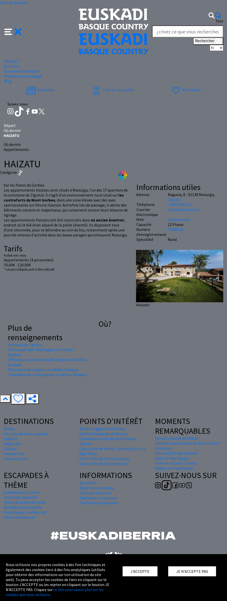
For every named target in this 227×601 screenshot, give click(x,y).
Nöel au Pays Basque (172, 458)
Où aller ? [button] (12, 61)
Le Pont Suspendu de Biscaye (103, 433)
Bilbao (9, 428)
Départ (10, 125)
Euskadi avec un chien (22, 492)
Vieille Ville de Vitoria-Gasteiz (104, 458)
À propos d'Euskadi (95, 492)
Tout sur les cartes (112, 89)
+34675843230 (180, 204)
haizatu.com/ (179, 219)
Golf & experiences (19, 517)
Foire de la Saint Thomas (176, 463)
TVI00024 (175, 229)
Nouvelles (87, 482)
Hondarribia (14, 453)
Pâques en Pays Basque (174, 468)
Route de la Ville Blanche (25, 502)
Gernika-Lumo (16, 458)
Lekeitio (11, 438)
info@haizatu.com (183, 209)
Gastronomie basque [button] (21, 71)
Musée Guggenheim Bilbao (102, 428)
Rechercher (208, 41)
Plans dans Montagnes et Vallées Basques (43, 369)
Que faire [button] (11, 66)
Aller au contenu (14, 2)
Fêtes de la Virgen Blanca (176, 453)
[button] (13, 31)
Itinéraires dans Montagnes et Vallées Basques (47, 374)
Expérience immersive (98, 497)
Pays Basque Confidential (25, 512)
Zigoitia (174, 199)
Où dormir (12, 130)
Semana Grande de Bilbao (176, 438)
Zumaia (10, 448)
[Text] (187, 31)
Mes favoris (186, 89)
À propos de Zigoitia (25, 344)
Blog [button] (8, 81)
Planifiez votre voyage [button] (23, 76)
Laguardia (12, 443)
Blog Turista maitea (96, 487)
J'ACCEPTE (140, 571)
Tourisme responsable (98, 502)
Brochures (40, 89)
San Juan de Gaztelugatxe (26, 433)
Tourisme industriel (20, 497)
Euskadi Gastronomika (23, 507)
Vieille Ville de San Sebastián (103, 463)
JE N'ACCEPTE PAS (192, 571)
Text (219, 20)
